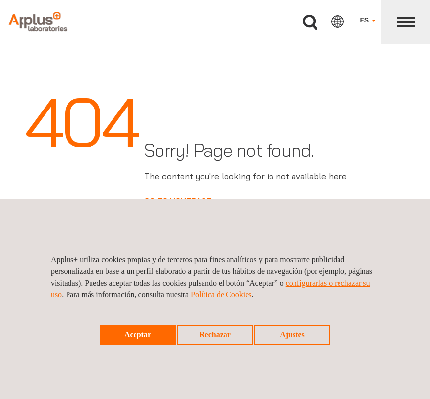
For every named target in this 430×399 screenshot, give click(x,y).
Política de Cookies (221, 294)
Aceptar (137, 335)
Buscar (310, 23)
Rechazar (215, 335)
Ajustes (292, 335)
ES (368, 20)
